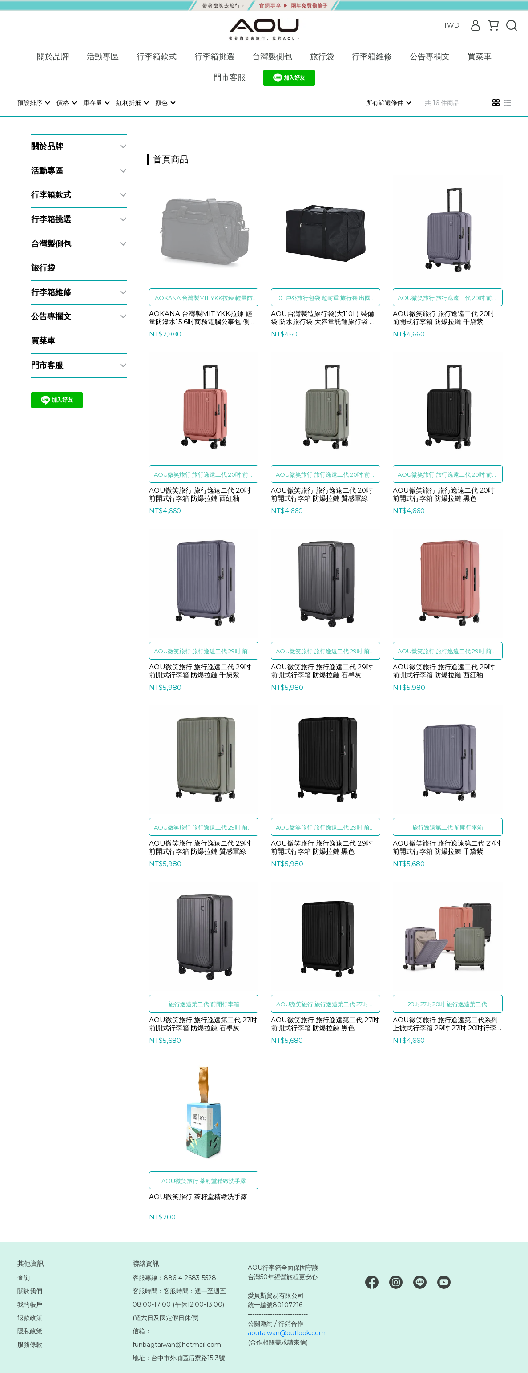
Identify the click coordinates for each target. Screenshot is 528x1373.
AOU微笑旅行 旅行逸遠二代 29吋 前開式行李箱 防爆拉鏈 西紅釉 (444, 671)
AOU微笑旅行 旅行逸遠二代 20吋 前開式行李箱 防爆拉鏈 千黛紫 (444, 317)
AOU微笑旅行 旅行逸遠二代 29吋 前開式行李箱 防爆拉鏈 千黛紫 (200, 671)
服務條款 (29, 1344)
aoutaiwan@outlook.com (287, 1332)
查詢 (23, 1277)
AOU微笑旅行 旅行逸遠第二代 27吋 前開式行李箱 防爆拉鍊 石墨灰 (203, 1024)
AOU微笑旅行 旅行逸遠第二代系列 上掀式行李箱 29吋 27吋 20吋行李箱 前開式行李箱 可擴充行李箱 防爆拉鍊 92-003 (445, 1024)
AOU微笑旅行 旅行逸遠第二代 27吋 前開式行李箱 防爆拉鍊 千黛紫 (447, 847)
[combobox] (163, 158)
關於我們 (29, 1291)
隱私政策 (29, 1331)
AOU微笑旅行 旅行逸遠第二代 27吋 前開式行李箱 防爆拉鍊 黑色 (325, 1024)
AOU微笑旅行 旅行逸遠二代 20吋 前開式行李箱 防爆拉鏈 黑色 (444, 494)
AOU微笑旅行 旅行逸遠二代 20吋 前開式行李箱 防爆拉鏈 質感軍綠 (322, 494)
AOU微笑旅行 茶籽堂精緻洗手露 (198, 1196)
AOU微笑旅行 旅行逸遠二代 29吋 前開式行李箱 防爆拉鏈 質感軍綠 (200, 847)
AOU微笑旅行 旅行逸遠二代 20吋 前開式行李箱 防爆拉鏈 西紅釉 (200, 494)
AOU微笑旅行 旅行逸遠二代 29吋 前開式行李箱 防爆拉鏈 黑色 (322, 847)
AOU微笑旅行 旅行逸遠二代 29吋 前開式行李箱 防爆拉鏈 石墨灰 (322, 671)
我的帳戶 (29, 1304)
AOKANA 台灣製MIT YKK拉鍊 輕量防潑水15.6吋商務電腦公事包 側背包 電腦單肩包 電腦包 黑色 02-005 (202, 317)
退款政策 (29, 1317)
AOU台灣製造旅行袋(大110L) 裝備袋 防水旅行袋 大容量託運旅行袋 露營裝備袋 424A (323, 317)
